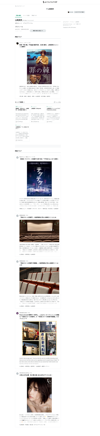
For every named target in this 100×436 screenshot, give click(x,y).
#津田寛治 (27, 254)
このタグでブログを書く (79, 12)
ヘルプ (74, 24)
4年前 (29, 312)
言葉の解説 (18, 15)
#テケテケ (35, 208)
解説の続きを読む (38, 30)
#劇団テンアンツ (45, 366)
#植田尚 (48, 96)
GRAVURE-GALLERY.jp (24, 372)
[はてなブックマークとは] (23, 102)
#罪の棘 (21, 96)
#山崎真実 (37, 96)
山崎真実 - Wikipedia (36, 108)
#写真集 (27, 424)
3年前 (27, 215)
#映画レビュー (22, 208)
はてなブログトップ (67, 25)
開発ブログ (78, 24)
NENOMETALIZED (23, 312)
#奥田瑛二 (33, 366)
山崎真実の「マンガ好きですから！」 (22, 127)
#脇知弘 (29, 96)
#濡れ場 (31, 424)
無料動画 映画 (22, 215)
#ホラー (40, 208)
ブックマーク (19, 106)
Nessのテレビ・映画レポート (25, 156)
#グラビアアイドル (38, 424)
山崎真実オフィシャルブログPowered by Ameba (53, 109)
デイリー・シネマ (22, 42)
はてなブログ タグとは (67, 24)
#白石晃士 (50, 208)
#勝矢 (33, 96)
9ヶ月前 (33, 156)
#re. (44, 424)
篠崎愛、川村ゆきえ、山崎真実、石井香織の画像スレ (22, 109)
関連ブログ (34, 15)
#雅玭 (25, 96)
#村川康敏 (43, 96)
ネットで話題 (26, 15)
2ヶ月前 (28, 42)
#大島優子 (29, 208)
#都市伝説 (45, 208)
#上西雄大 (21, 254)
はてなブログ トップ (19, 6)
